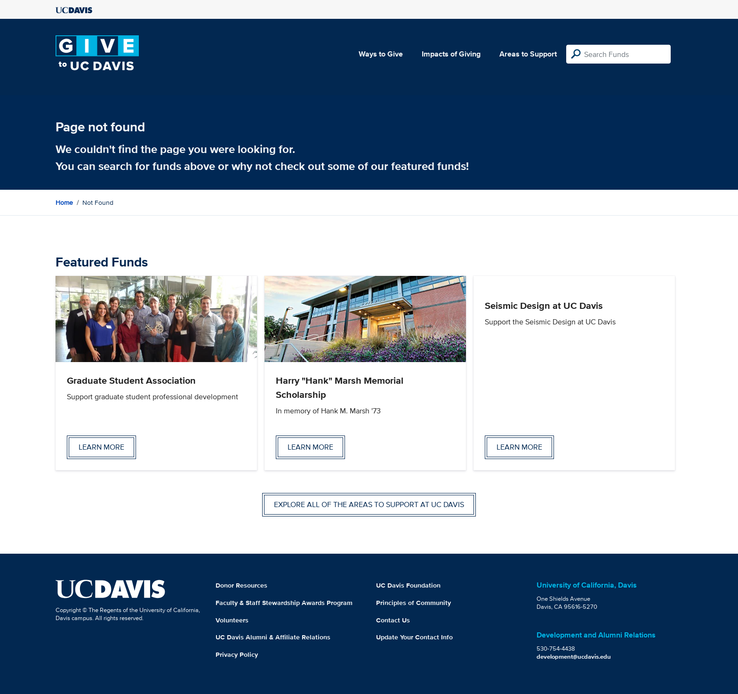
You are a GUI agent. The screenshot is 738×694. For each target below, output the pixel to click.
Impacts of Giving (451, 53)
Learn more (101, 447)
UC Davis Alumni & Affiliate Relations (273, 637)
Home (64, 202)
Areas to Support (528, 53)
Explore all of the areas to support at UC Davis (369, 504)
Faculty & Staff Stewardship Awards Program (284, 602)
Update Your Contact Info (414, 637)
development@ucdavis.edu (574, 656)
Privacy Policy (237, 654)
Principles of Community (413, 602)
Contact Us (393, 620)
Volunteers (232, 620)
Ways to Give (381, 53)
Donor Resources (241, 585)
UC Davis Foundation (408, 585)
